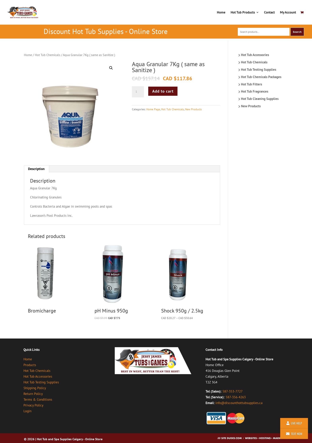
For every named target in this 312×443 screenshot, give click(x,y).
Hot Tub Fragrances (254, 91)
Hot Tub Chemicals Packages (261, 77)
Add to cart (163, 91)
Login (27, 411)
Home (221, 13)
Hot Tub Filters (251, 84)
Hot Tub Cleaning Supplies (260, 99)
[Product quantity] (138, 91)
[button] (111, 68)
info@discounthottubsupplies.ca (238, 403)
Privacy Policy (33, 405)
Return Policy (33, 394)
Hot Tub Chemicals (47, 55)
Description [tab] (36, 169)
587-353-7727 (232, 391)
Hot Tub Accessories (255, 55)
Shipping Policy (34, 388)
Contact (269, 13)
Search (297, 32)
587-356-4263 (236, 397)
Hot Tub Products (243, 13)
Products (29, 365)
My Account (288, 13)
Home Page (153, 109)
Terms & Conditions (37, 399)
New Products (193, 109)
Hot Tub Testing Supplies (258, 69)
